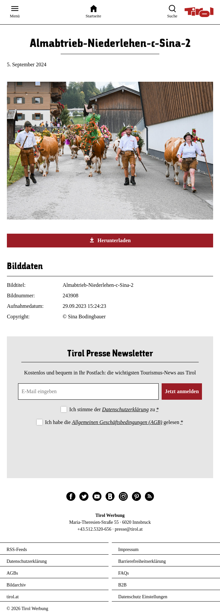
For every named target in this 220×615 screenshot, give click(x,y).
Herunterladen (109, 240)
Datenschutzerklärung (125, 409)
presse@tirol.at (129, 529)
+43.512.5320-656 (94, 529)
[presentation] (110, 444)
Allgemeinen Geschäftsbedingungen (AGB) (117, 422)
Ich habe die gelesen (114, 422)
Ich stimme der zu (114, 409)
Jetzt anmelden (182, 391)
